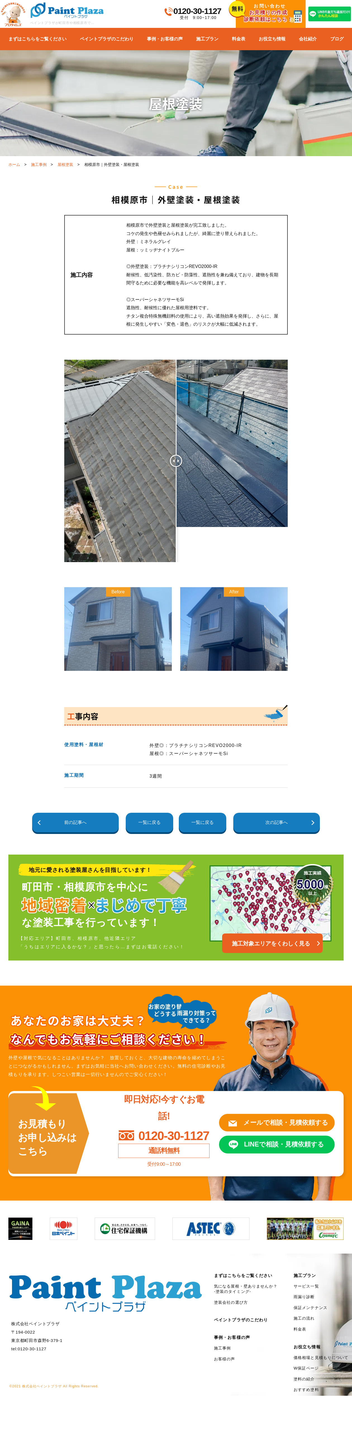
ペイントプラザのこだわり (107, 39)
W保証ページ (306, 1368)
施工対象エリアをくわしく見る (271, 943)
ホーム (14, 164)
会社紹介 (308, 39)
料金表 (238, 39)
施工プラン (207, 39)
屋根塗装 (65, 164)
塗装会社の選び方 (231, 1302)
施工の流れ (304, 1318)
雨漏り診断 (304, 1297)
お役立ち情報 (272, 39)
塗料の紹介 (304, 1379)
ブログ (337, 39)
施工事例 (39, 164)
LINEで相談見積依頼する (280, 1144)
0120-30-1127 (197, 11)
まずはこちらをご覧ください (37, 39)
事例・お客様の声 (165, 39)
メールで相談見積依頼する (282, 1122)
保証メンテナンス (310, 1307)
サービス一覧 (306, 1286)
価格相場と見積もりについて (321, 1357)
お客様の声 (224, 1359)
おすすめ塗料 (306, 1389)
